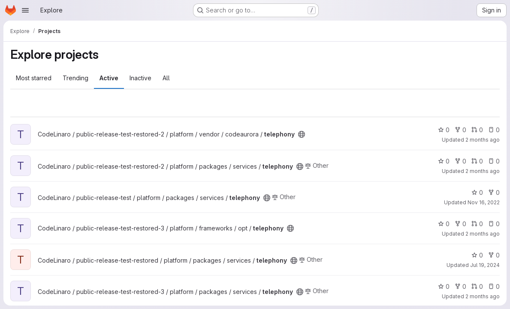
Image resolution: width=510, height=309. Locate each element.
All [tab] (166, 78)
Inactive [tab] (140, 78)
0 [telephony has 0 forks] (460, 129)
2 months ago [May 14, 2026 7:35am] (482, 171)
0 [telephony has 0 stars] (444, 129)
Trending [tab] (75, 78)
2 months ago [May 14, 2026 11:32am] (482, 233)
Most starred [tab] (33, 78)
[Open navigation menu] (25, 10)
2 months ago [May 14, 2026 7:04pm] (482, 296)
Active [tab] (109, 78)
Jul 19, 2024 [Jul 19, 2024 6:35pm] (485, 265)
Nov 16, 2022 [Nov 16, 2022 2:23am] (484, 202)
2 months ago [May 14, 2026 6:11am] (482, 139)
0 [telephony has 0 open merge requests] (477, 129)
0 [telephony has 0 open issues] (494, 129)
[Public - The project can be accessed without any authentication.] (301, 134)
